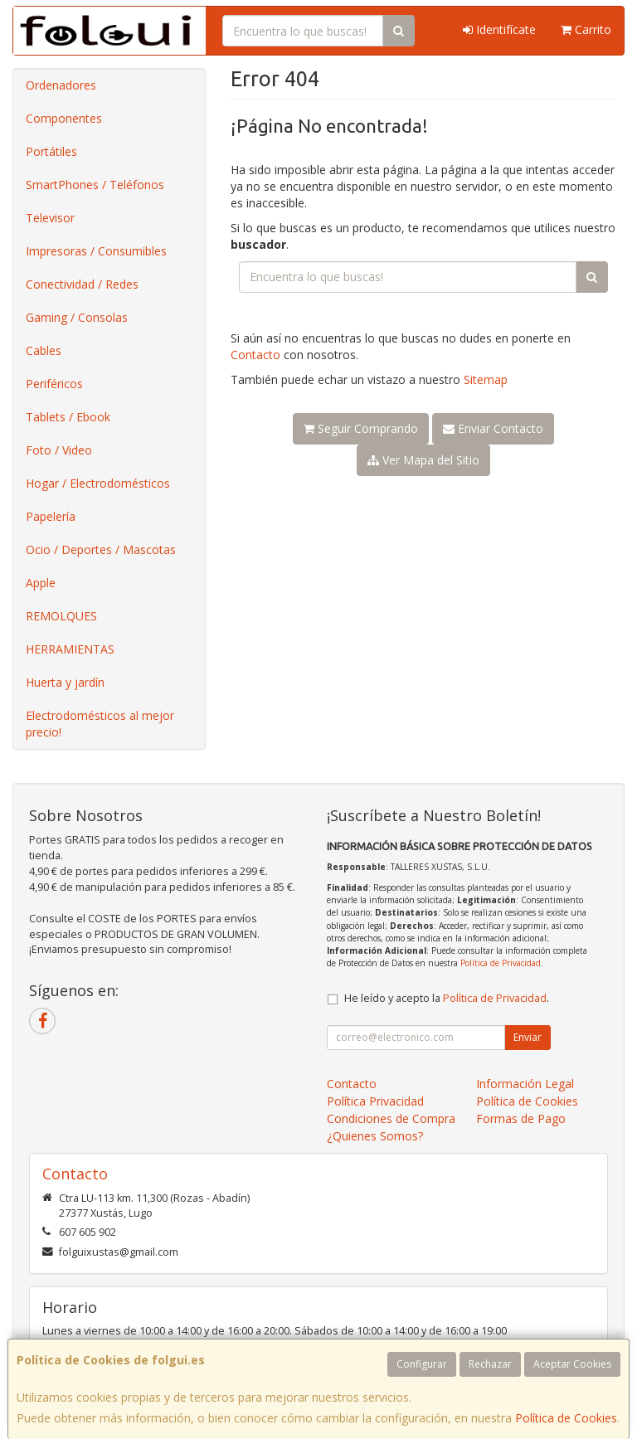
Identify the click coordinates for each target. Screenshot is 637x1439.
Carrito (586, 29)
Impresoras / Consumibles (96, 251)
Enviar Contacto (493, 428)
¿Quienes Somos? (375, 1136)
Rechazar (490, 1364)
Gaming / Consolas (77, 317)
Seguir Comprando (361, 428)
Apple (41, 583)
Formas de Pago (521, 1118)
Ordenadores (61, 85)
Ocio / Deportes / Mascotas (101, 549)
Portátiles (51, 151)
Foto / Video (59, 450)
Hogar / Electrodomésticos (98, 483)
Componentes (64, 118)
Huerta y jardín (65, 682)
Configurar (421, 1364)
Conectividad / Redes (82, 284)
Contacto (255, 354)
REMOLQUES (61, 616)
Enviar (527, 1037)
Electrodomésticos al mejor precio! (100, 723)
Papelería (50, 516)
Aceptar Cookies (572, 1364)
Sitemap (486, 379)
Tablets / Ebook (68, 417)
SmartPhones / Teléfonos (95, 184)
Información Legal (525, 1083)
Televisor (50, 218)
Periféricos (54, 383)
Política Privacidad (375, 1101)
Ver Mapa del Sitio (423, 460)
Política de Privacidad (500, 963)
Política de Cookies (566, 1418)
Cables (43, 350)
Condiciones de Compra (391, 1118)
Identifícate (499, 29)
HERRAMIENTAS (70, 649)
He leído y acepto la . (446, 998)
